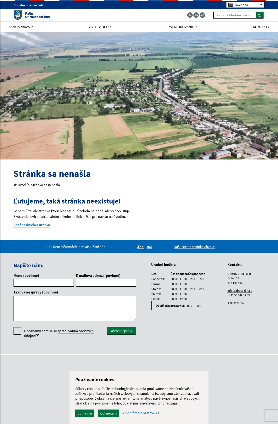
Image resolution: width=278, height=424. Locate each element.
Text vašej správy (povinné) (36, 292)
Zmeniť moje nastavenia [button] (141, 413)
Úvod (20, 184)
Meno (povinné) (26, 275)
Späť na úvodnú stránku (32, 225)
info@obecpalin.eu (239, 291)
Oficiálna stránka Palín (31, 5)
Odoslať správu (121, 330)
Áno (141, 247)
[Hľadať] (260, 15)
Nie (150, 247)
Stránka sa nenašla (45, 184)
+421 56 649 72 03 (238, 295)
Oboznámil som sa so (59, 333)
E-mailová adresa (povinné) (98, 275)
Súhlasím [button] (85, 413)
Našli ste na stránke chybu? (194, 246)
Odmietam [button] (108, 413)
